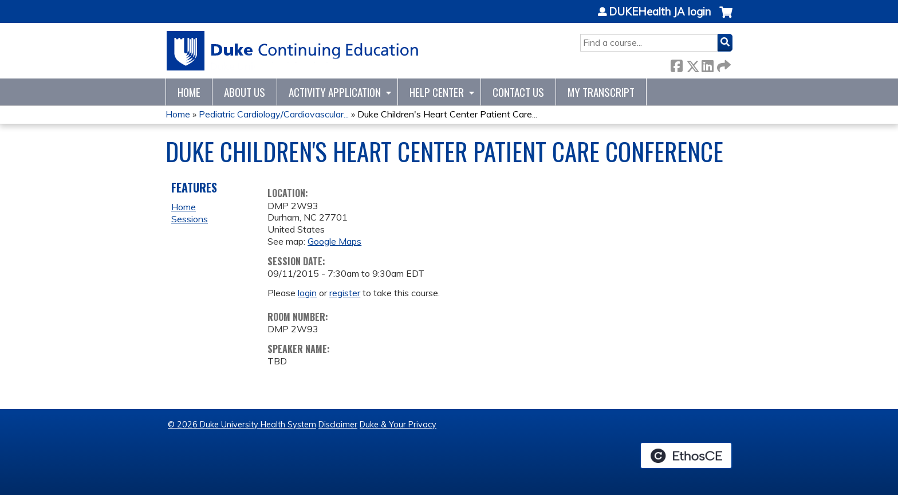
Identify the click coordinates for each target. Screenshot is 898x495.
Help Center (436, 92)
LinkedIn (707, 63)
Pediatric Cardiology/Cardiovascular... (274, 114)
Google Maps (334, 241)
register (344, 292)
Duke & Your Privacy (398, 424)
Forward (722, 63)
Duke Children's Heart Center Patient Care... (447, 114)
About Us (244, 92)
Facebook (676, 63)
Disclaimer (337, 424)
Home (189, 92)
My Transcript (601, 92)
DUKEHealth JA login (660, 12)
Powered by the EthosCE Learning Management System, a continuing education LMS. (686, 455)
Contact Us (518, 92)
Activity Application (335, 92)
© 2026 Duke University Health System (242, 424)
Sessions (189, 219)
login (307, 292)
